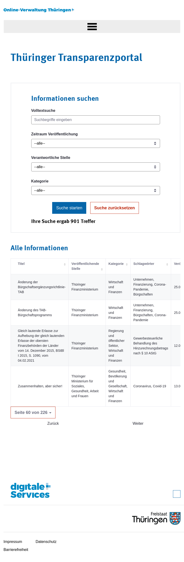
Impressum (13, 542)
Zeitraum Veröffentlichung (54, 134)
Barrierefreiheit (16, 550)
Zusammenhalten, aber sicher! (40, 386)
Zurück (53, 423)
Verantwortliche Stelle (50, 158)
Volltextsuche (43, 111)
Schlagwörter (143, 264)
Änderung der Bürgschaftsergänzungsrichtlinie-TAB (42, 287)
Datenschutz (46, 542)
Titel (21, 264)
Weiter (138, 423)
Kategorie (40, 181)
